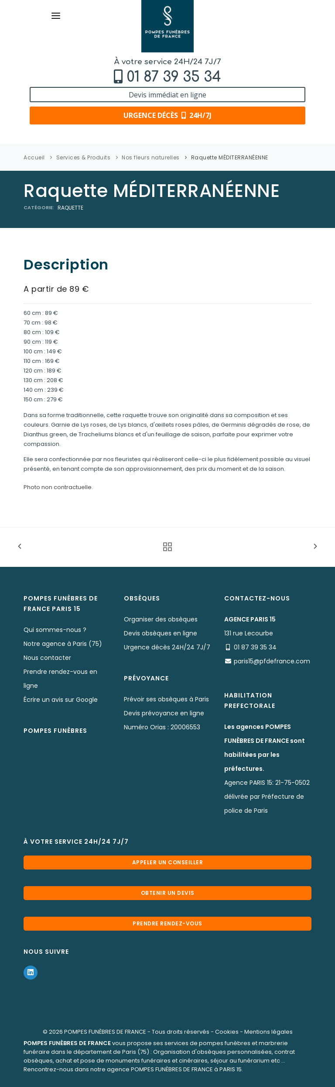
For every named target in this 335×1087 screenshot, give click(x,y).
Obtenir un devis (168, 893)
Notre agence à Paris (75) (63, 643)
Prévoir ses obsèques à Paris (166, 699)
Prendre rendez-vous (167, 923)
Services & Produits (83, 157)
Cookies (227, 1032)
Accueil (34, 157)
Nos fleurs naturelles (151, 157)
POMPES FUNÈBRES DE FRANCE (105, 1032)
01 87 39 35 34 (173, 77)
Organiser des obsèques (161, 619)
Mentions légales (268, 1032)
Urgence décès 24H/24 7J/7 (167, 647)
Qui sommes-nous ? (55, 629)
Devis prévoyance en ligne (164, 713)
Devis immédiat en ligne (167, 95)
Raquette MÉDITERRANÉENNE (229, 157)
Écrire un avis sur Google (61, 699)
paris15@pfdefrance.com (272, 661)
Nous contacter (47, 657)
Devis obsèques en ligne (160, 633)
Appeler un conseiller (167, 862)
